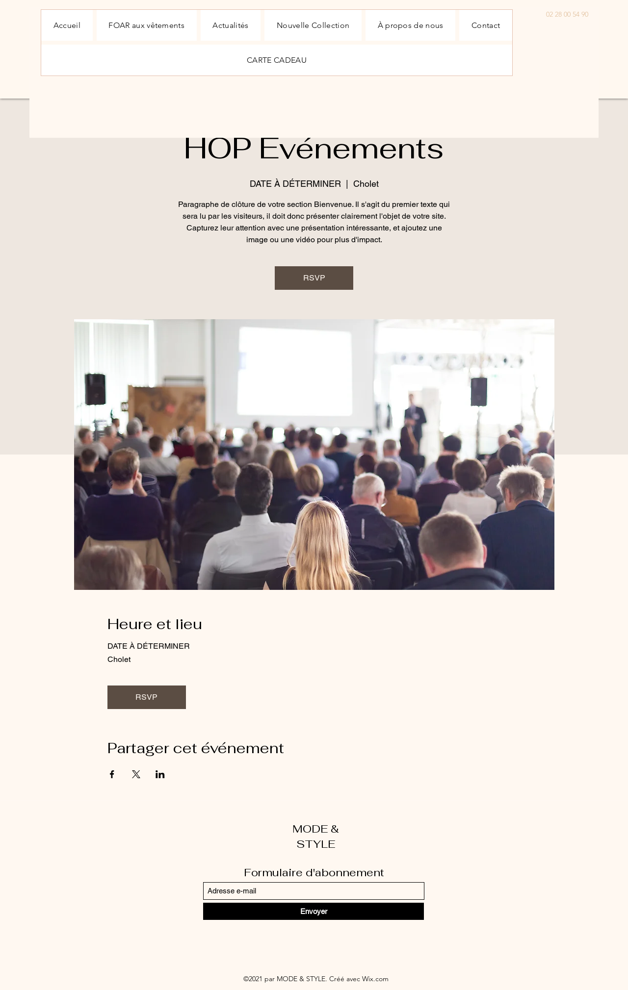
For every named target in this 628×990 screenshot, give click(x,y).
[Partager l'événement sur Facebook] (112, 774)
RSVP (314, 277)
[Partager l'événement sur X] (136, 774)
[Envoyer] (313, 911)
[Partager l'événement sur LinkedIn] (160, 774)
